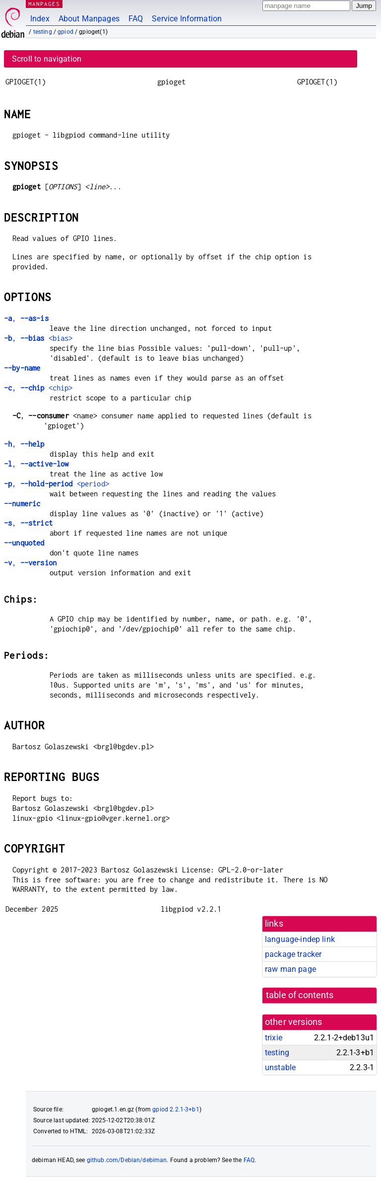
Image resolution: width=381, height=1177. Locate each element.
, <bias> (38, 338)
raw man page (290, 969)
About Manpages (89, 18)
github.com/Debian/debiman (127, 1160)
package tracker (293, 954)
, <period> (56, 483)
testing (42, 31)
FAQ (135, 18)
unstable (280, 1067)
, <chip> (38, 388)
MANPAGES (44, 3)
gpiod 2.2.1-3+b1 (175, 1109)
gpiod (65, 31)
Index (40, 18)
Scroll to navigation (46, 59)
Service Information (187, 18)
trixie (273, 1037)
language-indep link (300, 939)
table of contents (300, 995)
